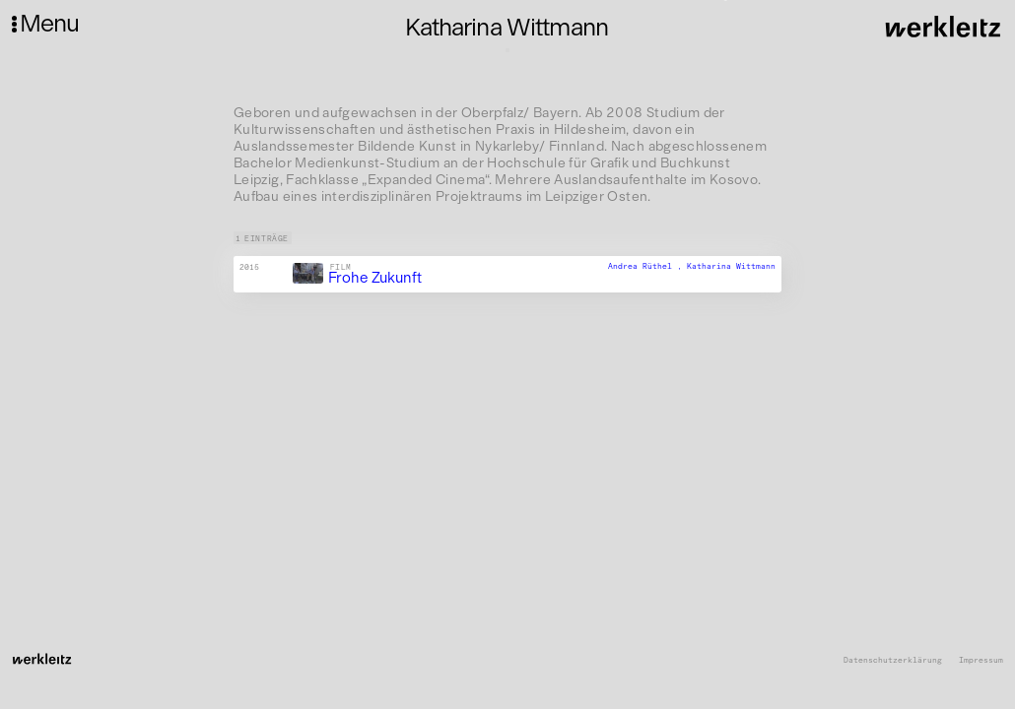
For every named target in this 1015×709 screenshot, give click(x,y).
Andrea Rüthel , (647, 266)
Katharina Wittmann (731, 266)
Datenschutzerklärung (893, 660)
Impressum (981, 660)
